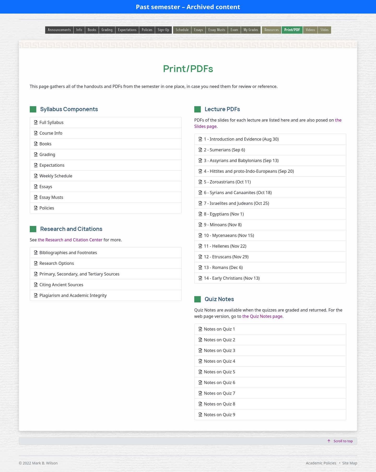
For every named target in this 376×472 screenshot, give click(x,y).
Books (92, 30)
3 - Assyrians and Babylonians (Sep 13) (239, 160)
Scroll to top (340, 441)
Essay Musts (216, 30)
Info (79, 30)
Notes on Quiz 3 (217, 350)
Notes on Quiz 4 (217, 361)
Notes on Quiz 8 (217, 404)
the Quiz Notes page (262, 316)
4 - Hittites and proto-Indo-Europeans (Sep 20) (246, 171)
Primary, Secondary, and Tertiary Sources (76, 274)
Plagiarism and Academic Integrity (70, 295)
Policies (147, 30)
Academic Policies (321, 463)
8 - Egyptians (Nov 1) (221, 214)
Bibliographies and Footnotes (65, 252)
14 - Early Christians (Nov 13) (229, 278)
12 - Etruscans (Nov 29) (224, 257)
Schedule (182, 30)
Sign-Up (163, 30)
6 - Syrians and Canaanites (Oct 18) (235, 192)
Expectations (127, 30)
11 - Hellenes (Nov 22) (222, 246)
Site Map (349, 463)
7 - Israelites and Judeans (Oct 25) (234, 203)
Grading (107, 30)
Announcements (59, 30)
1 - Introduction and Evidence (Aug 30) (239, 139)
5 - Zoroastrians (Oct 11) (225, 182)
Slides (324, 30)
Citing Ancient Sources (58, 285)
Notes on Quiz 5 (217, 372)
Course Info (48, 133)
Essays (198, 30)
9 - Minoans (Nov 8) (220, 225)
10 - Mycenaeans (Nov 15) (226, 235)
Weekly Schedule (53, 176)
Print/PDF (292, 30)
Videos (310, 30)
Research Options (54, 263)
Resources (272, 30)
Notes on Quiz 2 (217, 340)
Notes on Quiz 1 (217, 329)
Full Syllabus (48, 122)
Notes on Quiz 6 (217, 382)
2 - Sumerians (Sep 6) (222, 150)
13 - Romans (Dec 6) (221, 267)
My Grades (251, 30)
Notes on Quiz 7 (217, 393)
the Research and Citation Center (70, 240)
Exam (234, 30)
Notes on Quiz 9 (217, 414)
